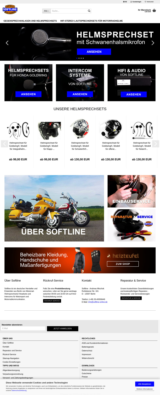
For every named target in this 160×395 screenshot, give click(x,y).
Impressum (86, 354)
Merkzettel (149, 2)
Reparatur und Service (12, 351)
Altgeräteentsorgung (11, 370)
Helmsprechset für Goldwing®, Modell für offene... (111, 146)
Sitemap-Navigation (11, 358)
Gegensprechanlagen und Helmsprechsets (30, 21)
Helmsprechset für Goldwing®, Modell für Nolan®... (142, 146)
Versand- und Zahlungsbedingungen (18, 378)
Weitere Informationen (145, 389)
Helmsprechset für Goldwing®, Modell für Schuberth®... (80, 146)
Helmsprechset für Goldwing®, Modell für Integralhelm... (18, 146)
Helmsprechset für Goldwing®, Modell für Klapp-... (49, 146)
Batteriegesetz (88, 347)
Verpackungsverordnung (13, 374)
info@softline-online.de (97, 302)
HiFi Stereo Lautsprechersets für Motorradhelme (91, 21)
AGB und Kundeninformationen (95, 343)
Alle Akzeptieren (144, 384)
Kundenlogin (135, 2)
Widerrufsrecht (88, 358)
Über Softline (8, 343)
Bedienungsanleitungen (92, 370)
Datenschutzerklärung (19, 390)
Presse (85, 377)
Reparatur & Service (131, 298)
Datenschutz (87, 351)
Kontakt (6, 347)
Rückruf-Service (52, 301)
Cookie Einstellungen (11, 362)
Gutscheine (86, 373)
